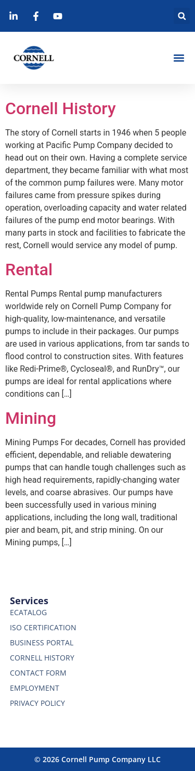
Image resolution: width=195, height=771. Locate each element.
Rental (29, 269)
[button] (182, 16)
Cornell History (60, 108)
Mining (30, 418)
